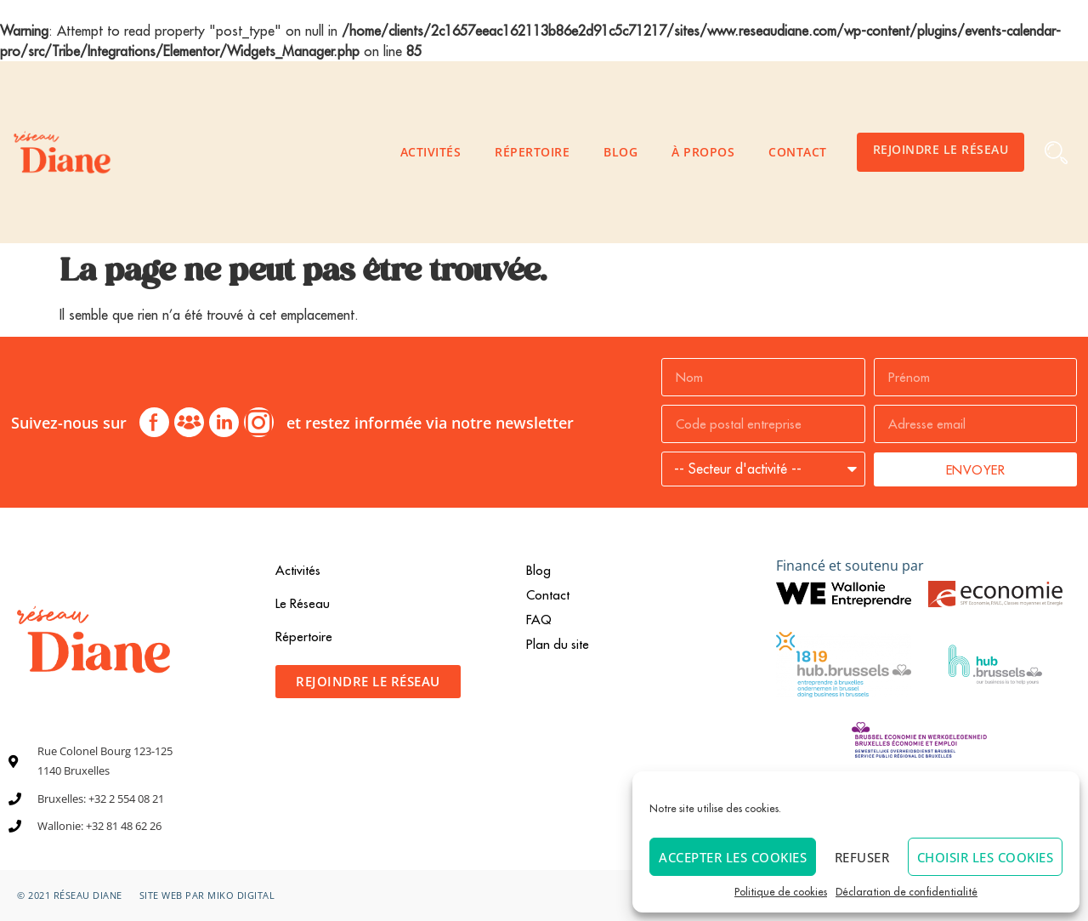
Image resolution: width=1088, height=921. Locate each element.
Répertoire (532, 152)
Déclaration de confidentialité (907, 891)
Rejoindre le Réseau (941, 149)
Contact (797, 152)
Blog (621, 152)
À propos (703, 152)
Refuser (862, 857)
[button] (1056, 153)
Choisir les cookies (985, 857)
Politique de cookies (780, 891)
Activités (431, 152)
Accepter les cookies (733, 857)
